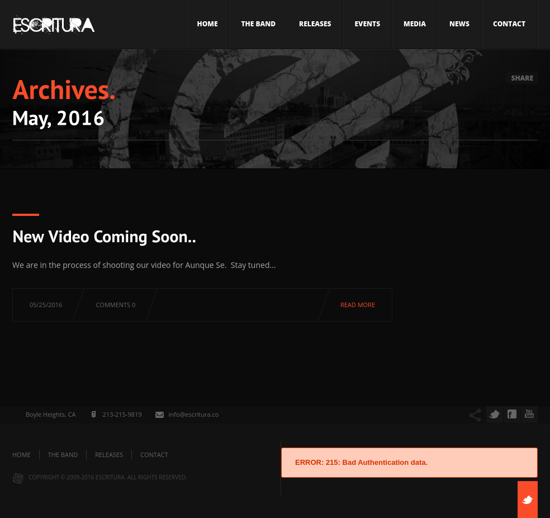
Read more (357, 304)
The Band (258, 24)
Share (522, 78)
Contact (509, 24)
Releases (315, 24)
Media (415, 24)
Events (368, 24)
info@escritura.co (194, 414)
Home (207, 24)
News (459, 24)
